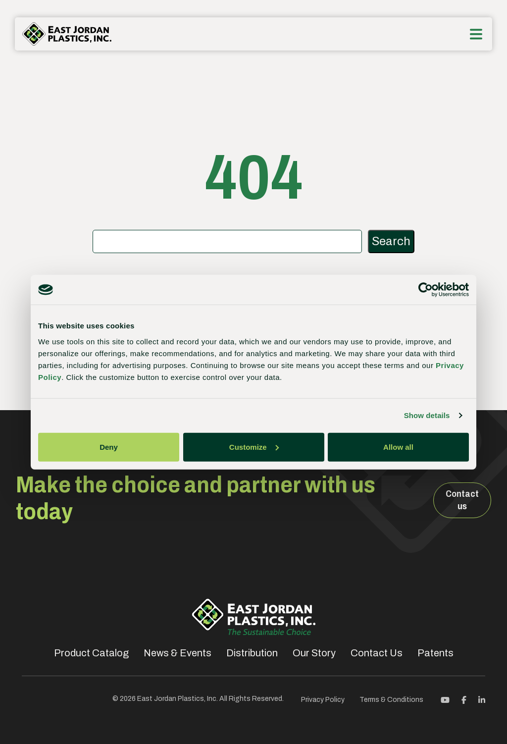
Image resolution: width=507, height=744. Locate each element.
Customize (254, 446)
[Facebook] (463, 699)
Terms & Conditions (391, 699)
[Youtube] (445, 699)
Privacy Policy (323, 699)
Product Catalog (91, 652)
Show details (427, 415)
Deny (109, 446)
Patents (435, 652)
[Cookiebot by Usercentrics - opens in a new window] (425, 289)
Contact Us (377, 652)
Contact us (462, 500)
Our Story (314, 652)
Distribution (252, 652)
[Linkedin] (481, 699)
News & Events (177, 652)
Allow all (398, 446)
